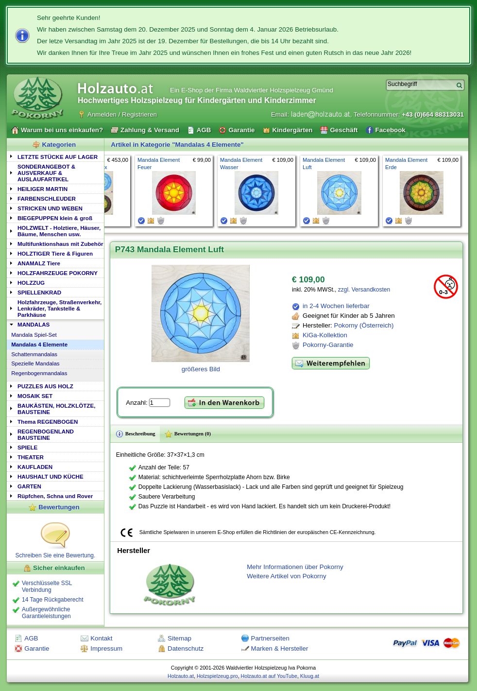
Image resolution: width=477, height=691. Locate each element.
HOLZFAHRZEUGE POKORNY (57, 273)
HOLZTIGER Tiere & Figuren (55, 253)
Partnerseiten (270, 638)
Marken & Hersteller (279, 648)
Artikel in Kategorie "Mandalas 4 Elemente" (177, 144)
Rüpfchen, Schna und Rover (55, 496)
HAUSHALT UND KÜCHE (50, 476)
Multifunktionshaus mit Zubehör (60, 244)
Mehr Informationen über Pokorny (295, 566)
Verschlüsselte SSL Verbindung (47, 586)
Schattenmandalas (34, 354)
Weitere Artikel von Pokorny (286, 576)
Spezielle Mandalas (35, 363)
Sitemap (179, 638)
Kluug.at (309, 676)
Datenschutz (186, 648)
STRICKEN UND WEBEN (50, 208)
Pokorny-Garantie (328, 344)
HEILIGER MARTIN (42, 189)
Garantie (36, 648)
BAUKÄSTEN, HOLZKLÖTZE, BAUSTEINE (56, 408)
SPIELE (27, 447)
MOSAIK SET (34, 396)
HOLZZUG (31, 282)
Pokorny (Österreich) (364, 325)
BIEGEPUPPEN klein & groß (54, 218)
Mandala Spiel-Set (34, 335)
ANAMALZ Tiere (38, 263)
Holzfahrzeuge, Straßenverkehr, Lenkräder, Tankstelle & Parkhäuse (59, 308)
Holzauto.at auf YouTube (269, 676)
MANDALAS (33, 324)
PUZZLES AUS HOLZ (45, 386)
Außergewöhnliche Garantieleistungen (46, 613)
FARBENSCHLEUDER (46, 198)
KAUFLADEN (34, 467)
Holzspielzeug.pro (217, 676)
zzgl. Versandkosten (364, 289)
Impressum (106, 648)
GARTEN (29, 486)
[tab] (55, 156)
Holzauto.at (181, 676)
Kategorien (59, 144)
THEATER (30, 457)
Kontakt (101, 638)
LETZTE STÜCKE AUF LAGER (57, 157)
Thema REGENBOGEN (47, 421)
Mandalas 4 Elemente (39, 344)
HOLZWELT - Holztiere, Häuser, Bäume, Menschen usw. (59, 231)
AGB (31, 638)
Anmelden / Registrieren (122, 114)
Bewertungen (58, 507)
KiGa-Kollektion (325, 335)
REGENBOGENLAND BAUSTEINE (45, 434)
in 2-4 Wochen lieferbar (336, 306)
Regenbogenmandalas (39, 373)
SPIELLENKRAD (39, 292)
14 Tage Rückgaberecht (53, 599)
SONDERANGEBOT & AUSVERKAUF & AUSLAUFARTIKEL (46, 172)
